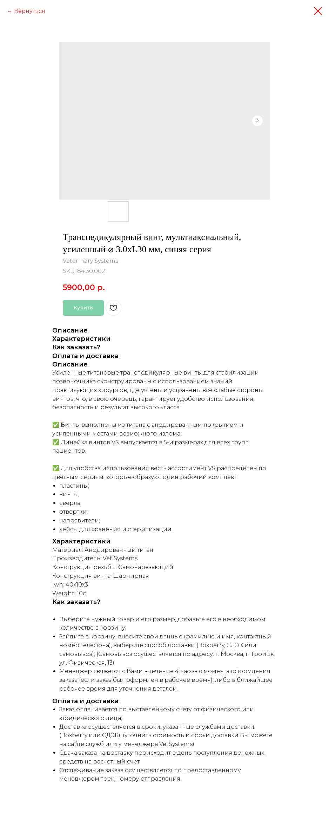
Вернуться (29, 11)
